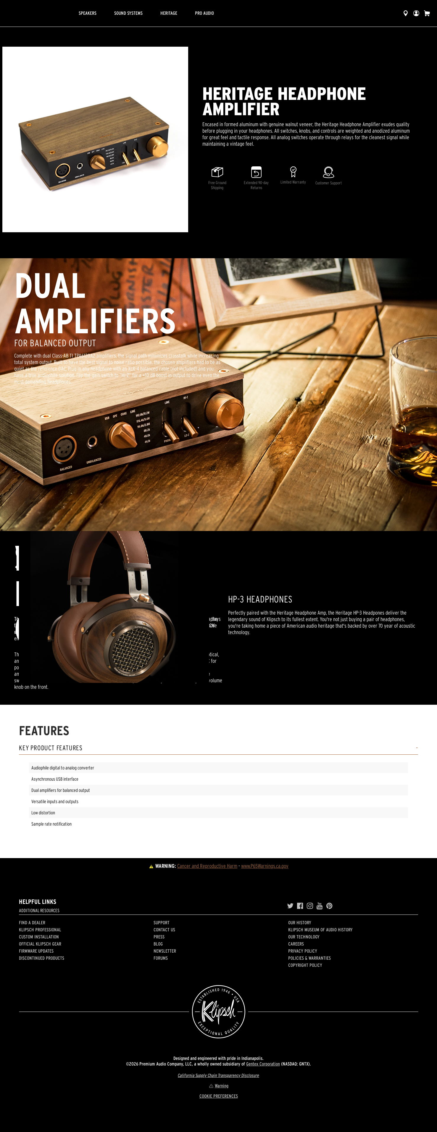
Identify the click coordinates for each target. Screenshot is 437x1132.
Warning (218, 1085)
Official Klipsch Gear (40, 943)
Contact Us (164, 929)
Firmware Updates (36, 951)
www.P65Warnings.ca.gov (264, 866)
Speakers (87, 13)
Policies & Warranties (309, 958)
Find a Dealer (32, 922)
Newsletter (165, 951)
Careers (296, 943)
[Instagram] (310, 906)
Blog (158, 943)
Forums (161, 958)
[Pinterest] (329, 906)
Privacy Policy (302, 951)
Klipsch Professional (40, 929)
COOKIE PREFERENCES (218, 1096)
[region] (95, 139)
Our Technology (304, 936)
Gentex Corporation (263, 1063)
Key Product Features (51, 748)
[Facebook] (300, 906)
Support (162, 922)
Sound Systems (128, 13)
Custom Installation (39, 936)
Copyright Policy (305, 965)
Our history (299, 922)
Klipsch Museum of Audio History (320, 929)
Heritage (168, 13)
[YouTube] (320, 906)
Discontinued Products (41, 958)
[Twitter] (290, 906)
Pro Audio (204, 13)
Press (159, 936)
